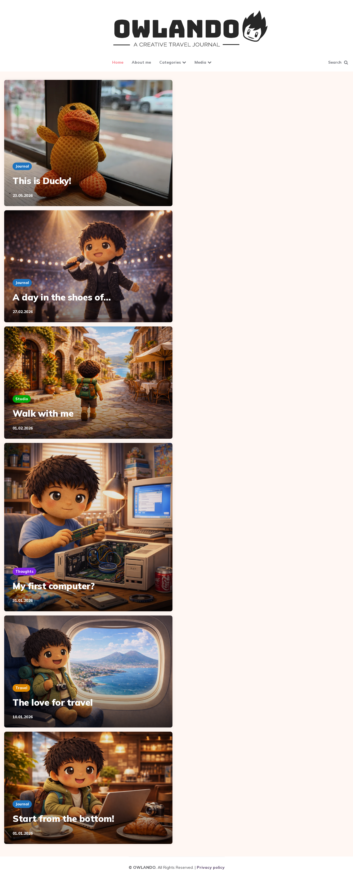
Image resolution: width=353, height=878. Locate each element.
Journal (22, 166)
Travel (21, 688)
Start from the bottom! (63, 818)
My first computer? (53, 585)
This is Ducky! (42, 180)
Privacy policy (211, 867)
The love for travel (53, 702)
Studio (21, 399)
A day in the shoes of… (62, 297)
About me (141, 62)
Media (200, 62)
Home (117, 62)
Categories (170, 62)
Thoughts (24, 571)
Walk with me (43, 413)
